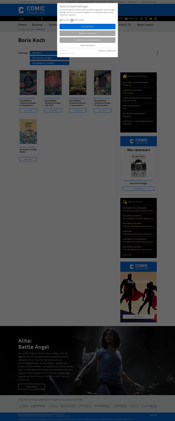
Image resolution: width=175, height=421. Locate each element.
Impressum (102, 51)
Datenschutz (111, 51)
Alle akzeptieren (87, 26)
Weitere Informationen (87, 45)
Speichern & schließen (87, 33)
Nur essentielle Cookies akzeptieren (88, 40)
